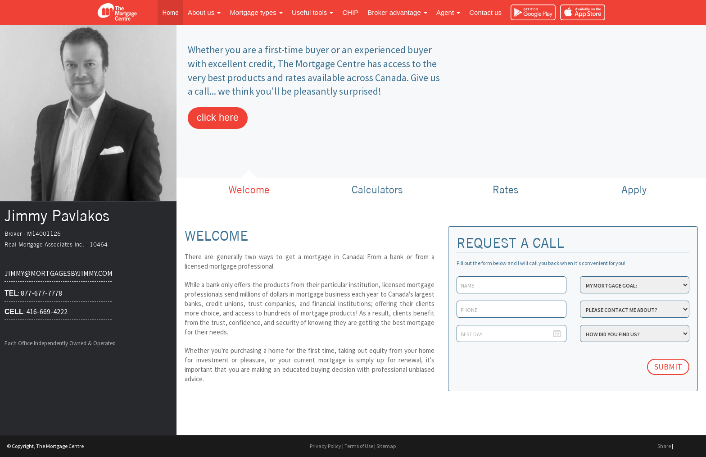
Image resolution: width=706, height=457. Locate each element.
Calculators (377, 189)
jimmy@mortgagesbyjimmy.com (58, 273)
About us (204, 12)
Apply (634, 189)
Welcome (249, 189)
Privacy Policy (325, 446)
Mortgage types (256, 12)
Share (664, 446)
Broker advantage (397, 12)
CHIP (350, 12)
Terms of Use (358, 446)
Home (170, 12)
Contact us (485, 12)
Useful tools (313, 12)
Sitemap (386, 446)
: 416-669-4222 (36, 311)
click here (218, 117)
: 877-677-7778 (33, 292)
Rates (505, 189)
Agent (448, 12)
